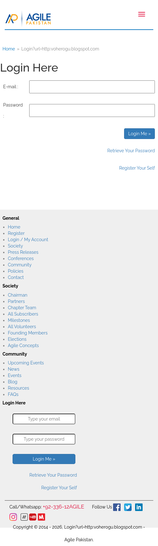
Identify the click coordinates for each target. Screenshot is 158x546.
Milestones (19, 320)
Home (14, 226)
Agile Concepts (23, 345)
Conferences (21, 258)
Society (15, 245)
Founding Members (28, 332)
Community (19, 264)
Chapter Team (22, 307)
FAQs (13, 394)
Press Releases (23, 252)
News (13, 369)
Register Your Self (137, 168)
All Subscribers (23, 314)
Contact (16, 277)
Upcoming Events (26, 362)
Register (16, 233)
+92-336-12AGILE (63, 506)
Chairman (17, 295)
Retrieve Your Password (131, 150)
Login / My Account (28, 239)
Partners (16, 301)
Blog (12, 381)
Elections (17, 339)
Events (14, 375)
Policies (15, 271)
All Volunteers (22, 326)
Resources (18, 388)
